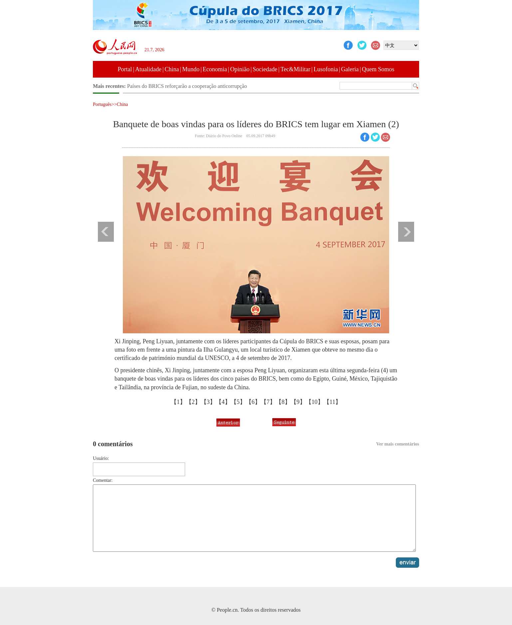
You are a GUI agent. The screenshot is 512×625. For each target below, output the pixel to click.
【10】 (315, 402)
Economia (215, 69)
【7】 (268, 402)
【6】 (253, 402)
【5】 (238, 402)
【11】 (332, 402)
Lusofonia (326, 69)
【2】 (193, 402)
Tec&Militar (296, 69)
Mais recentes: (110, 86)
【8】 (283, 402)
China (172, 69)
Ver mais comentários (397, 444)
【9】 (298, 402)
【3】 (208, 402)
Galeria (350, 69)
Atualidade (148, 69)
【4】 (223, 402)
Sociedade (265, 69)
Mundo (190, 69)
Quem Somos (378, 69)
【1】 (178, 402)
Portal (125, 69)
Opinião (239, 69)
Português (102, 104)
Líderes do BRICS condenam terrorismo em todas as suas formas (196, 86)
